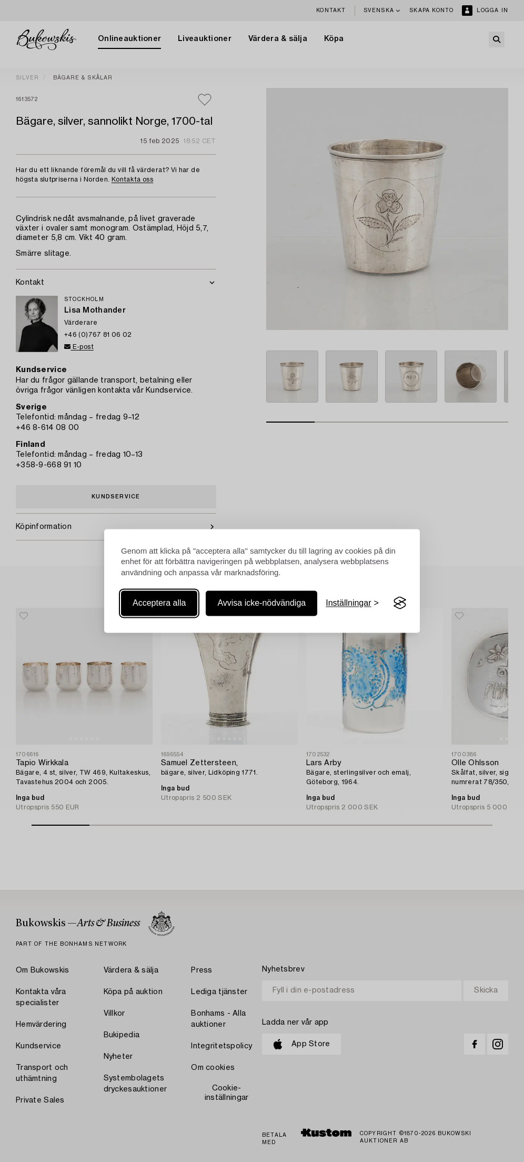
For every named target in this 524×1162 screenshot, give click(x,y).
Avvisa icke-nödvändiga (261, 602)
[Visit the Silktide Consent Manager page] (399, 603)
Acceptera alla (159, 602)
